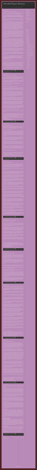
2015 (27, 40)
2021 (27, 34)
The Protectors (7, 184)
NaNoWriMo (4, 389)
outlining (7, 434)
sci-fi (22, 249)
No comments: (13, 70)
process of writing (9, 71)
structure (17, 71)
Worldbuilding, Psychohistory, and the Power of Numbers (13, 286)
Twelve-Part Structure (16, 427)
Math (22, 287)
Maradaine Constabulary (17, 249)
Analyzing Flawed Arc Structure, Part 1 (10, 75)
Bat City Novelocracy (11, 158)
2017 (27, 38)
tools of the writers (20, 71)
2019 (27, 36)
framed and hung (5, 134)
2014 (27, 41)
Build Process (11, 297)
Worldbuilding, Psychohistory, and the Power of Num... (30, 53)
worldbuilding (14, 382)
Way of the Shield (11, 382)
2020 (27, 35)
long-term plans (19, 158)
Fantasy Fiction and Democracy (8, 341)
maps (21, 158)
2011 (27, 66)
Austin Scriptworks (7, 158)
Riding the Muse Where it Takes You (9, 220)
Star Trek (15, 71)
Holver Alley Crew (7, 249)
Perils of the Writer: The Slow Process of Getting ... (30, 55)
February (28, 64)
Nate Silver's (12, 288)
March (28, 63)
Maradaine (13, 249)
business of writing (16, 158)
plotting (7, 71)
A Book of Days (28, 13)
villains (22, 71)
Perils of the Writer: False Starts (8, 253)
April (27, 62)
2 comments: (13, 216)
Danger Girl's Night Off (7, 182)
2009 (27, 68)
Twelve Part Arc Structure (6, 56)
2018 (27, 37)
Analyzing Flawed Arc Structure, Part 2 (10, 11)
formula (5, 434)
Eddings (5, 382)
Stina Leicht (9, 146)
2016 (27, 39)
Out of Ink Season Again (7, 162)
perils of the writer (9, 434)
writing (16, 382)
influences (6, 71)
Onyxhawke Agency (28, 12)
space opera (14, 71)
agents (5, 158)
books (14, 158)
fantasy (5, 249)
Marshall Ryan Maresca (14, 3)
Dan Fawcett (20, 146)
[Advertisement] (22, 453)
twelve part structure (21, 434)
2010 (27, 67)
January (28, 65)
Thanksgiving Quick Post (7, 125)
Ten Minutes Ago (6, 198)
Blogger (21, 466)
